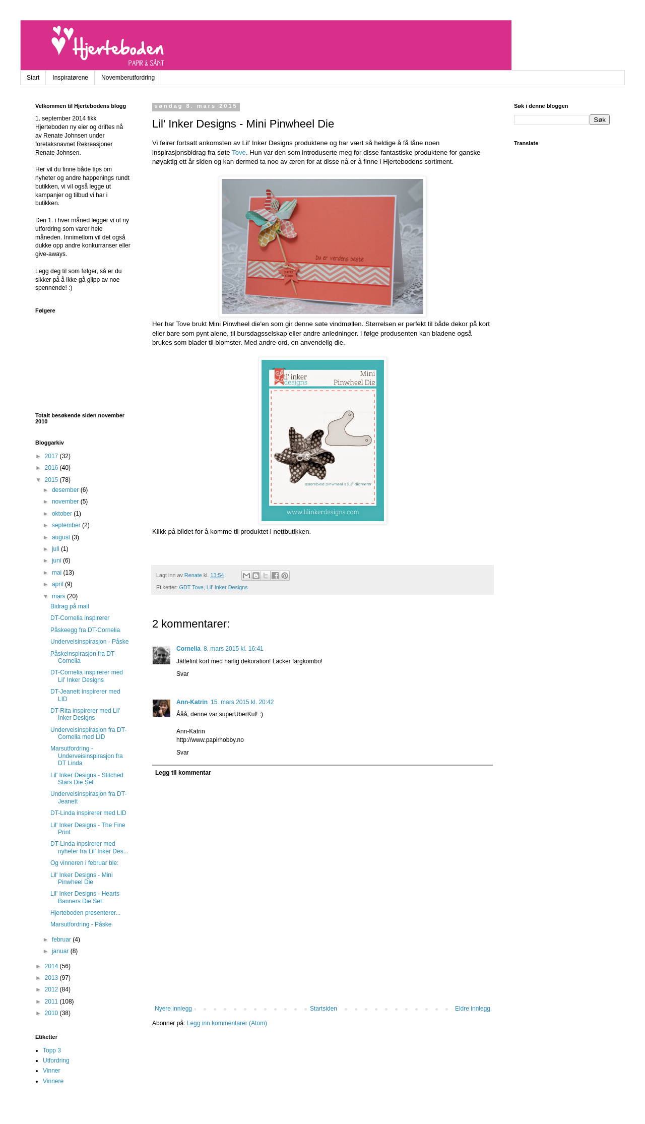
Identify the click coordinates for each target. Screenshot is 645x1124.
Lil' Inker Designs (227, 587)
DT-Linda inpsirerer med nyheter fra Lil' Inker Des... (89, 847)
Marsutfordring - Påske (80, 924)
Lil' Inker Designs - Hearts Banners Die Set (84, 897)
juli (56, 548)
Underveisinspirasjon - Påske (89, 641)
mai (57, 572)
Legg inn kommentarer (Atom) (227, 1023)
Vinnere (53, 1081)
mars (59, 596)
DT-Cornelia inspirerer (79, 617)
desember (66, 489)
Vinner (51, 1070)
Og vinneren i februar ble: (84, 862)
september (67, 525)
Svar (182, 673)
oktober (63, 513)
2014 (52, 966)
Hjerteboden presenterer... (85, 912)
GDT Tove (191, 587)
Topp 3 (52, 1050)
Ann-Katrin (192, 702)
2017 (52, 456)
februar (62, 939)
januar (61, 951)
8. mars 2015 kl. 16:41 (234, 648)
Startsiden (323, 1008)
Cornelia (188, 648)
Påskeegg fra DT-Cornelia (85, 630)
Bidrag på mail (69, 606)
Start (33, 77)
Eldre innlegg (472, 1008)
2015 (52, 479)
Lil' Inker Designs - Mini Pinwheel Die (81, 878)
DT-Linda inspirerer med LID (88, 813)
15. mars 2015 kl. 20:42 (242, 702)
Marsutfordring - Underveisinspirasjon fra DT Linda (86, 756)
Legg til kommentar (183, 772)
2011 (52, 1001)
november (66, 501)
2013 (52, 977)
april (58, 584)
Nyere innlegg (173, 1008)
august (62, 537)
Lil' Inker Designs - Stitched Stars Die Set (86, 779)
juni (57, 560)
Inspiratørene (70, 77)
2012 (52, 989)
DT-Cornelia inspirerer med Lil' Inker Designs (86, 676)
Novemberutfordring (128, 77)
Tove (239, 152)
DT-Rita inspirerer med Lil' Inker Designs (85, 714)
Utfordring (56, 1060)
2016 (52, 467)
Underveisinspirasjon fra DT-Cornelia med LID (88, 733)
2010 (52, 1013)
